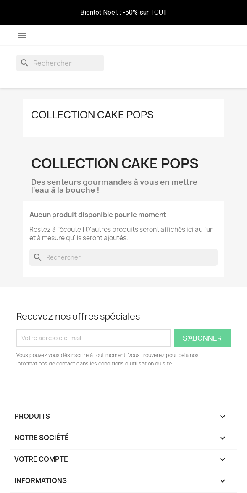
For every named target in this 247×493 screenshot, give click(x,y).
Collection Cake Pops (92, 115)
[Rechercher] (60, 63)
